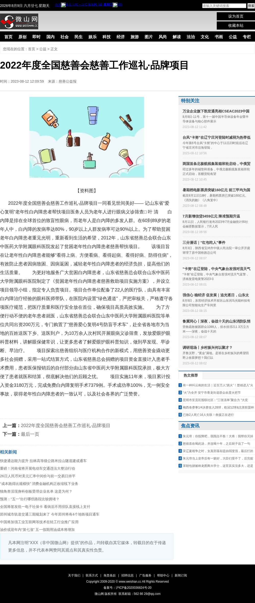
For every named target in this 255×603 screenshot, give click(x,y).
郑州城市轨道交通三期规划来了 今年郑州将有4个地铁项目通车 (49, 514)
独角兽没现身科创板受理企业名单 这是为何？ (36, 491)
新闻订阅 (181, 575)
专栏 (247, 37)
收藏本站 (236, 25)
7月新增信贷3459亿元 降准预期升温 (211, 216)
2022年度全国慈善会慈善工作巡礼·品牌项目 (65, 425)
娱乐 (92, 37)
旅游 (135, 37)
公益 (233, 37)
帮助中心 (163, 575)
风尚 (163, 37)
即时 (36, 37)
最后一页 (30, 434)
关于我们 (74, 575)
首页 (8, 37)
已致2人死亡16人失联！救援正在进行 (208, 415)
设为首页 (236, 16)
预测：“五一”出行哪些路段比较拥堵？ (29, 499)
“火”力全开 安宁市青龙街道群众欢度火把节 (212, 392)
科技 (107, 37)
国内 (50, 37)
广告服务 (145, 575)
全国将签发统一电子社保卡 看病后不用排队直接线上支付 (45, 507)
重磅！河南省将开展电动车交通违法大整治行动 (37, 468)
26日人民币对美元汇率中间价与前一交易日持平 (37, 476)
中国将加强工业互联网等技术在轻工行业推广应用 (39, 522)
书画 (219, 37)
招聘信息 (127, 575)
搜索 (251, 6)
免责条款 (110, 575)
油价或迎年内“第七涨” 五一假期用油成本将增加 (37, 530)
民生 (78, 37)
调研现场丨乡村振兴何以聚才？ (208, 347)
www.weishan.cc (130, 581)
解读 (177, 37)
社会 (64, 37)
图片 (149, 37)
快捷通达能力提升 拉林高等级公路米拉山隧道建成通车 (43, 461)
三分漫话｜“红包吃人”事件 (204, 242)
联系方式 (92, 575)
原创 (22, 37)
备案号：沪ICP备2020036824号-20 (127, 587)
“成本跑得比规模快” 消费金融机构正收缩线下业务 (39, 484)
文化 (205, 37)
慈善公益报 (67, 81)
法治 (191, 37)
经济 (121, 37)
